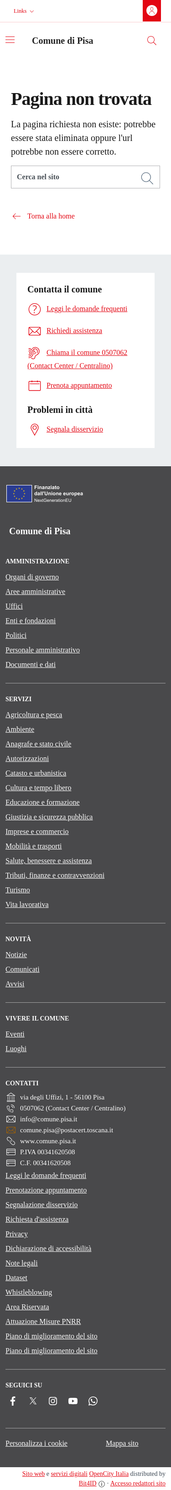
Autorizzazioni (27, 758)
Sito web (33, 1473)
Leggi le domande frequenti (45, 1175)
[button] (25, 11)
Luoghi (15, 1048)
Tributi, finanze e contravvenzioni (54, 875)
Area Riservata (27, 1307)
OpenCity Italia (109, 1473)
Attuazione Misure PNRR (43, 1321)
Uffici (14, 606)
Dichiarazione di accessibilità (48, 1248)
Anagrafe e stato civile (38, 744)
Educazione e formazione (42, 802)
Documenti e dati (30, 664)
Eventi (15, 1034)
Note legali (21, 1263)
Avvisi (14, 984)
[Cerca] (147, 178)
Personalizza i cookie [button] (36, 1443)
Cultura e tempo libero (38, 788)
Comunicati (22, 969)
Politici (15, 635)
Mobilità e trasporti (33, 846)
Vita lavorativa (27, 904)
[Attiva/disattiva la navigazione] (10, 39)
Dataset (16, 1278)
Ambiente (19, 729)
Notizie (16, 955)
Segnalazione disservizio (41, 1205)
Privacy (16, 1234)
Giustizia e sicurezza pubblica (49, 817)
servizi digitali (69, 1473)
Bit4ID (88, 1483)
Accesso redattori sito (138, 1483)
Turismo (17, 890)
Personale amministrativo (42, 650)
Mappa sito (122, 1443)
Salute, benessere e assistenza (48, 861)
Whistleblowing (28, 1292)
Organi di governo (32, 577)
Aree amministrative (35, 591)
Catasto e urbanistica (35, 773)
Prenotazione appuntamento (46, 1190)
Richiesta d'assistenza (36, 1219)
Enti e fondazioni (30, 621)
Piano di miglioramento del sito (51, 1336)
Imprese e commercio (37, 831)
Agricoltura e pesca (33, 715)
